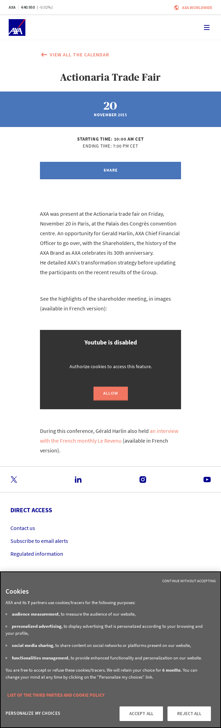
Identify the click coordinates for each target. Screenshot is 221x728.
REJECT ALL (189, 714)
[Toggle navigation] (206, 27)
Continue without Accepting (189, 580)
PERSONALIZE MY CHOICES (33, 713)
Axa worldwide (197, 7)
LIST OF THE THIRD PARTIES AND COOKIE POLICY (56, 695)
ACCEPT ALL (141, 714)
